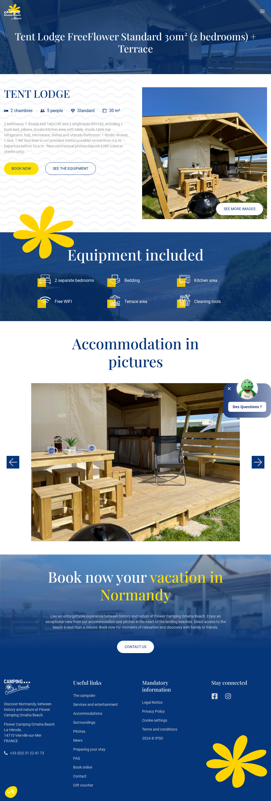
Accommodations (87, 713)
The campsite (84, 695)
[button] (262, 12)
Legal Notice (152, 702)
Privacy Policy (153, 711)
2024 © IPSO (152, 738)
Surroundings (84, 722)
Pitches (79, 731)
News (77, 740)
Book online (82, 767)
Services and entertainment (95, 704)
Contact (79, 776)
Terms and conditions (159, 729)
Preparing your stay (89, 749)
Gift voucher (83, 785)
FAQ (76, 758)
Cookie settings (154, 720)
